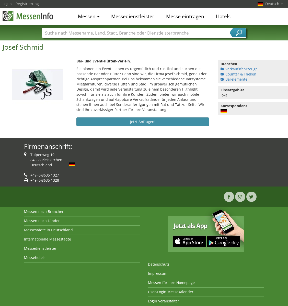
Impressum (157, 273)
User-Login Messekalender (170, 291)
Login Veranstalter (163, 301)
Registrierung (27, 3)
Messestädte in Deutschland (48, 229)
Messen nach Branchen (44, 211)
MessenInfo (28, 16)
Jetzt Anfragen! (142, 121)
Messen (88, 16)
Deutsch (274, 3)
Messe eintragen (185, 16)
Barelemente (234, 79)
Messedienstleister (132, 16)
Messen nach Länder (42, 220)
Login (7, 3)
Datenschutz (158, 264)
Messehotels (34, 257)
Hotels (223, 16)
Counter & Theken (238, 74)
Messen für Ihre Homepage (171, 282)
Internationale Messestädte (47, 239)
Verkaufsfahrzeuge (239, 69)
